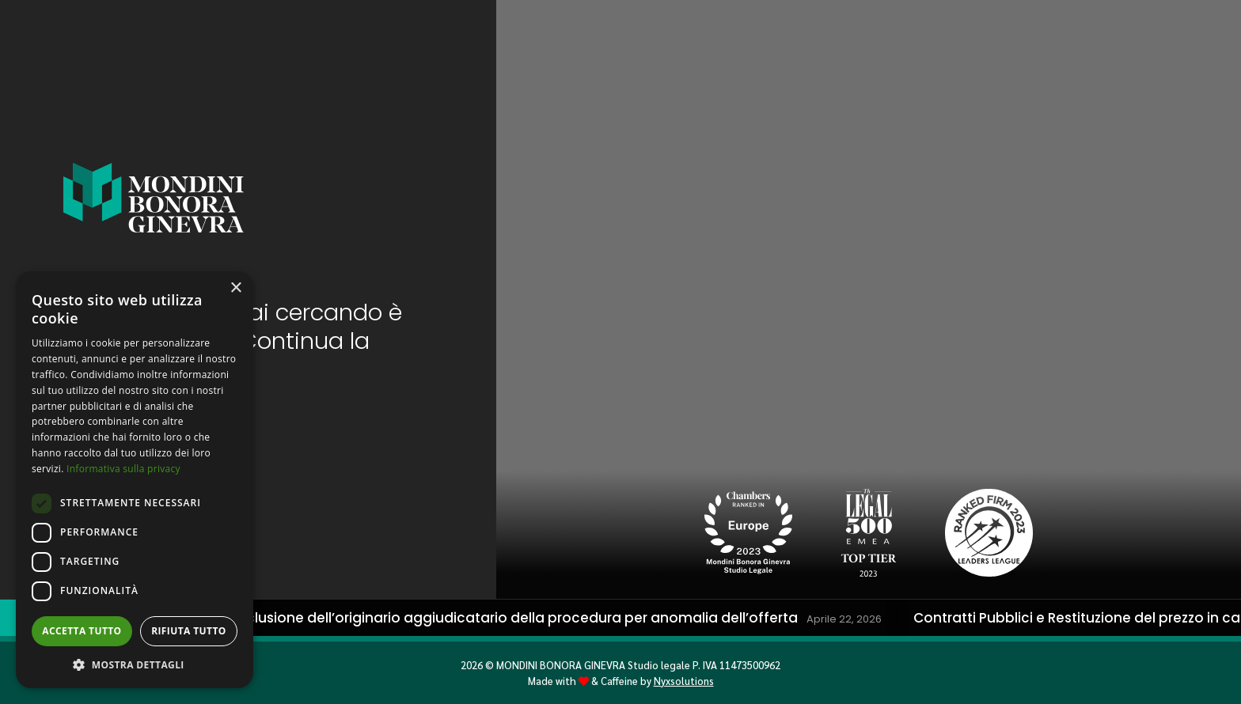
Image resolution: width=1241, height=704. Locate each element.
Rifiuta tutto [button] (188, 631)
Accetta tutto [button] (81, 631)
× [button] (235, 288)
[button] (134, 664)
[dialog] (134, 479)
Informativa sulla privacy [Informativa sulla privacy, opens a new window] (123, 468)
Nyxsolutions (684, 680)
